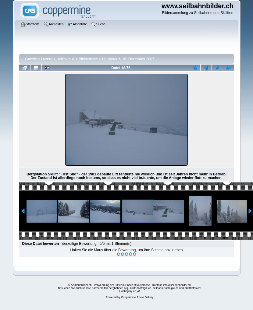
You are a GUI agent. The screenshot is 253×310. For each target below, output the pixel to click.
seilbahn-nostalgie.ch (166, 288)
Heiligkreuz (65, 59)
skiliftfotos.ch (193, 288)
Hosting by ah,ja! (129, 291)
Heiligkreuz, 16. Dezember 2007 (128, 59)
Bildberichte (88, 59)
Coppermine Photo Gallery (137, 297)
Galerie (31, 59)
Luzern (46, 59)
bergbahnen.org (118, 288)
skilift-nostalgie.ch (140, 288)
